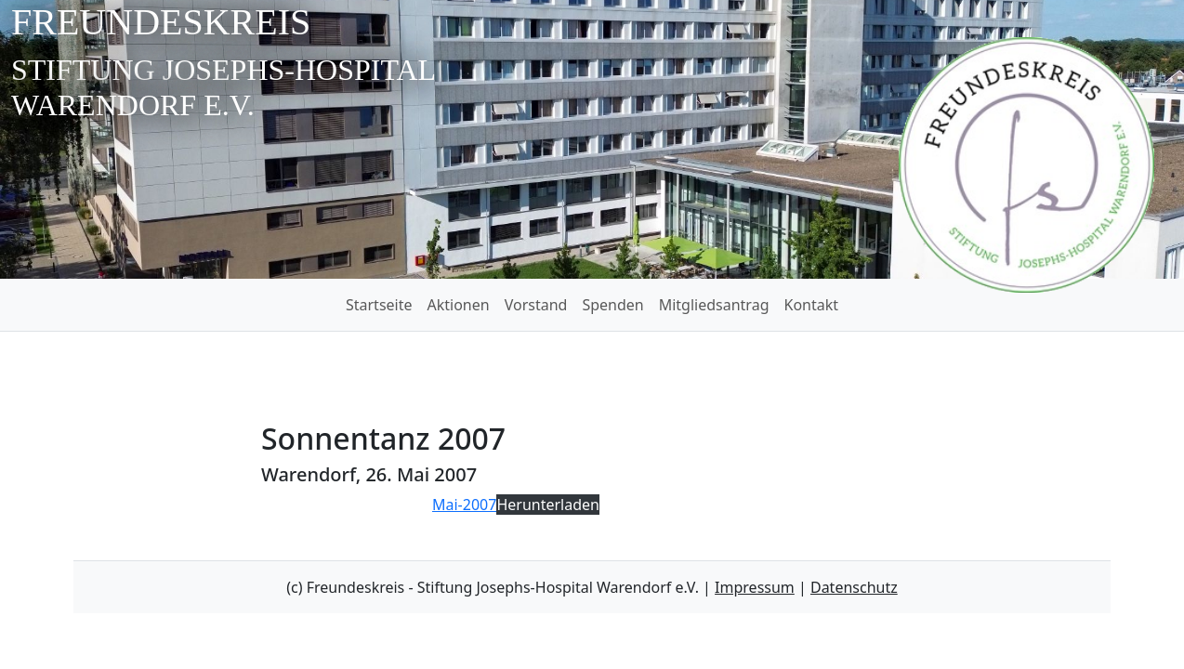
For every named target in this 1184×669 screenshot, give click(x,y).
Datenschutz (854, 587)
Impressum (755, 587)
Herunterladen (547, 504)
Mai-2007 (464, 504)
